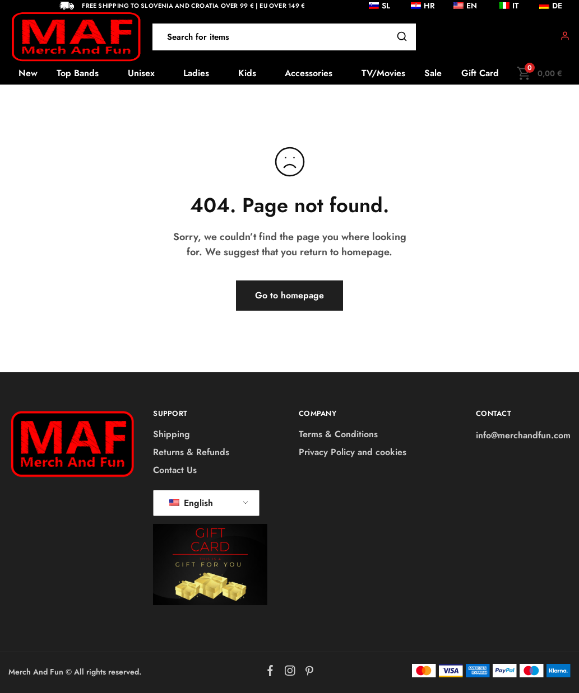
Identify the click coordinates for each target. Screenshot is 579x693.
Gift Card (480, 73)
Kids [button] (247, 73)
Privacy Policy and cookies (352, 452)
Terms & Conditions (338, 434)
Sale (433, 73)
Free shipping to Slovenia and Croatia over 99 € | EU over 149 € (193, 5)
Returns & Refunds (191, 452)
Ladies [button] (196, 73)
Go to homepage (289, 295)
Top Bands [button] (78, 73)
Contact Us (175, 469)
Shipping (171, 434)
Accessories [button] (308, 73)
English (191, 503)
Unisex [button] (141, 73)
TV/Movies (383, 73)
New (28, 73)
